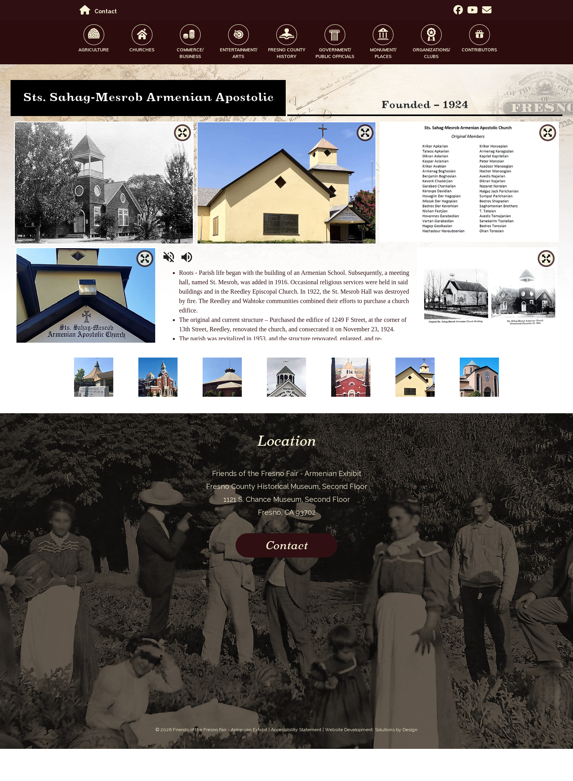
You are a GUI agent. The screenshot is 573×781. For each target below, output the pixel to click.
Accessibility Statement (296, 729)
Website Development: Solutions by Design (371, 729)
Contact (105, 11)
